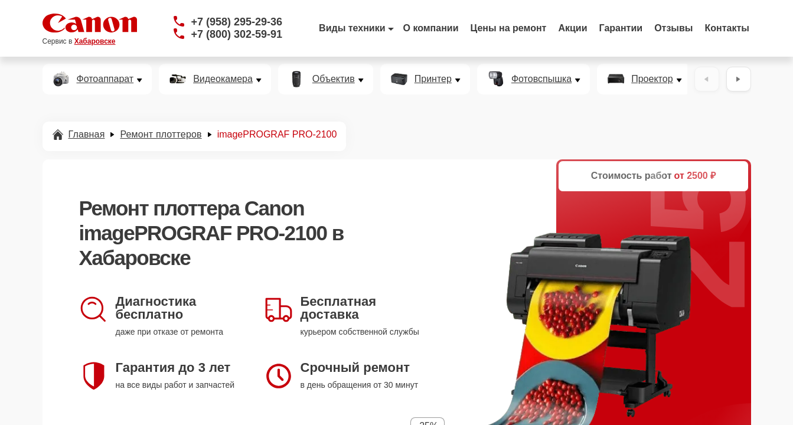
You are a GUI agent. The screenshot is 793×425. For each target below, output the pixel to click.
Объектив (333, 79)
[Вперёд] (738, 79)
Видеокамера (223, 79)
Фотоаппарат (105, 79)
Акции (572, 28)
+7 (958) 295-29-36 (237, 22)
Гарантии (621, 28)
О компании (431, 28)
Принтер (433, 79)
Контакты (727, 28)
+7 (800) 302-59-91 (237, 34)
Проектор (652, 79)
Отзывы (673, 28)
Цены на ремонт (509, 28)
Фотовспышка (541, 79)
